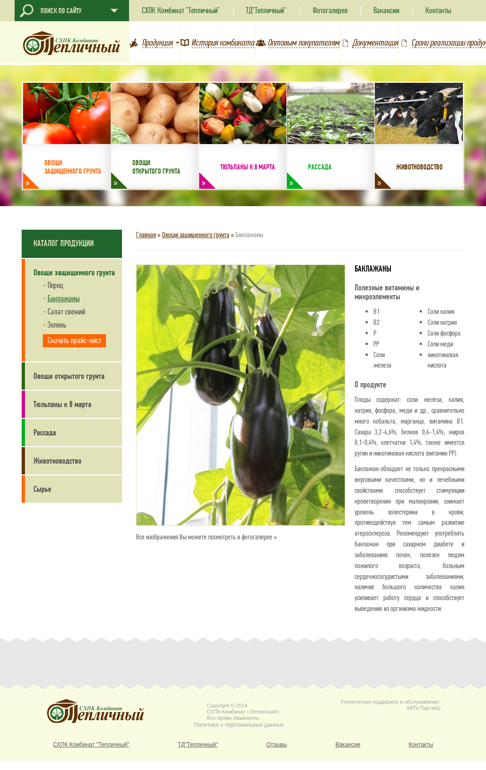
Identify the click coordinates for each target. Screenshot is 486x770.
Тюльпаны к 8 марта (62, 404)
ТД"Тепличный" (266, 11)
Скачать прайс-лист (74, 340)
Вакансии (386, 11)
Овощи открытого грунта (69, 376)
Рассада (44, 432)
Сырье (42, 489)
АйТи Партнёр (423, 708)
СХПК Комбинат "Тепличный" (181, 11)
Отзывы (277, 745)
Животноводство (57, 461)
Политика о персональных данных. (239, 725)
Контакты (438, 11)
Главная (146, 234)
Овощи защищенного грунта (195, 234)
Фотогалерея (330, 11)
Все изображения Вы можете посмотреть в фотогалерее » (206, 536)
